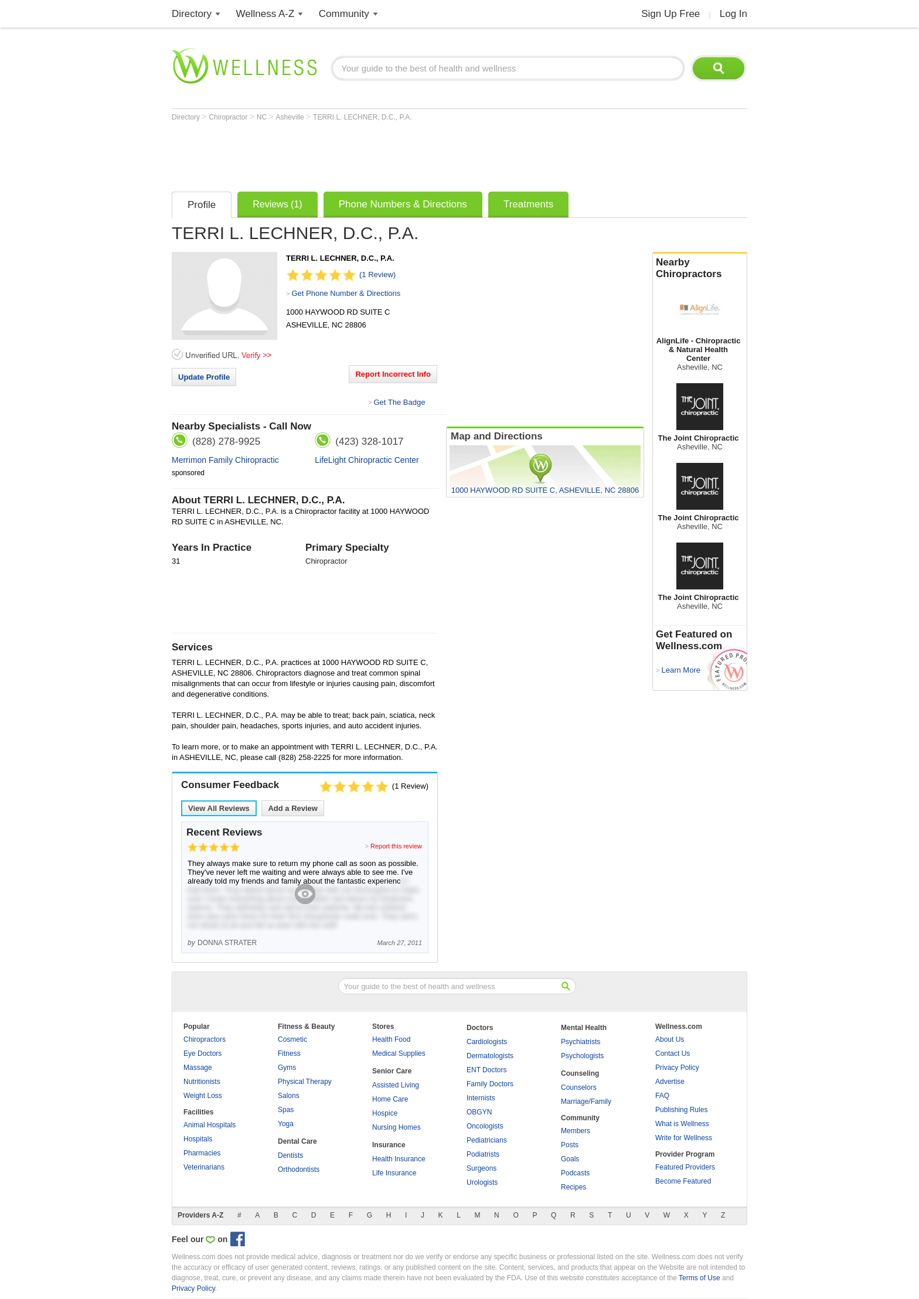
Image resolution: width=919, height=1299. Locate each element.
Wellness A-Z (265, 13)
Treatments (528, 204)
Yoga (286, 1124)
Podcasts (575, 1173)
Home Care (390, 1099)
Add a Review (293, 808)
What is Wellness (682, 1124)
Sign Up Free (670, 13)
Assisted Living (395, 1085)
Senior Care (391, 1071)
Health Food (391, 1039)
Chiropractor (229, 117)
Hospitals (197, 1139)
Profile (202, 204)
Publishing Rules (681, 1110)
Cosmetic (292, 1039)
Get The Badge (399, 402)
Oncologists (485, 1126)
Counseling (580, 1073)
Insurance (389, 1145)
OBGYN (479, 1112)
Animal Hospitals (209, 1125)
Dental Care (297, 1141)
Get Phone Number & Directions (345, 293)
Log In (733, 13)
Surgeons (481, 1168)
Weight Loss (202, 1096)
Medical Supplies (399, 1053)
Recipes (573, 1187)
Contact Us (672, 1053)
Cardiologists (487, 1042)
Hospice (384, 1113)
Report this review (396, 846)
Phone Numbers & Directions (403, 204)
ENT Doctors (486, 1070)
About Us (669, 1039)
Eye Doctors (202, 1053)
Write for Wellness (683, 1138)
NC (263, 117)
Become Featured (683, 1181)
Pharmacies (201, 1153)
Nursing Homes (396, 1127)
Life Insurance (394, 1173)
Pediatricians (487, 1140)
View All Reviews (219, 808)
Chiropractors (204, 1039)
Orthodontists (298, 1169)
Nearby (700, 268)
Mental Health (584, 1028)
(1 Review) (377, 274)
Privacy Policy (677, 1067)
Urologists (482, 1182)
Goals (570, 1159)
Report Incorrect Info (393, 374)
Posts (569, 1145)
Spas (286, 1110)
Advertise (670, 1082)
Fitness (289, 1053)
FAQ (662, 1096)
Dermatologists (490, 1056)
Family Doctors (490, 1084)
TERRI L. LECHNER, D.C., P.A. (362, 117)
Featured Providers (685, 1167)
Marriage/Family (586, 1101)
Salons (288, 1096)
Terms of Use (699, 1278)
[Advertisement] (385, 153)
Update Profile (204, 377)
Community (344, 13)
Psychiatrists (580, 1042)
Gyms (287, 1067)
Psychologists (582, 1056)
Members (575, 1131)
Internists (481, 1098)
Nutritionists (201, 1082)
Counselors (579, 1087)
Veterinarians (203, 1167)
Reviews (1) (277, 204)
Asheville (291, 117)
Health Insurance (399, 1159)
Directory (192, 13)
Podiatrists (483, 1154)
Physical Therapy (305, 1082)
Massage (197, 1067)
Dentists (290, 1155)
